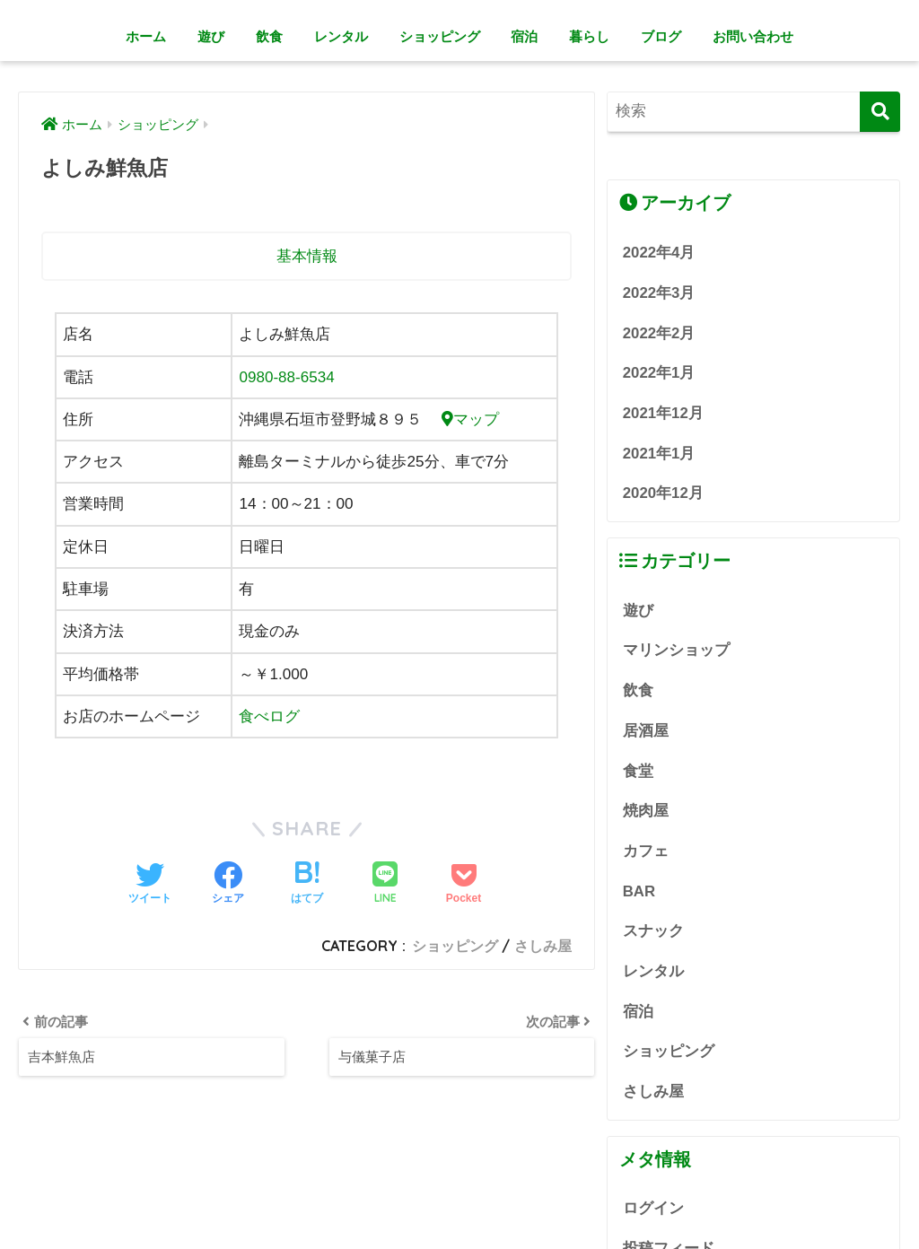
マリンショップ (676, 650)
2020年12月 (663, 493)
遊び (210, 36)
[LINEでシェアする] (385, 884)
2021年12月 (663, 413)
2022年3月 (659, 292)
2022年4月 (659, 252)
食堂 (638, 771)
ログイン (653, 1209)
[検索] (880, 112)
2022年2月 (659, 333)
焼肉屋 (646, 810)
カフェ (646, 851)
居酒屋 (646, 730)
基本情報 (306, 256)
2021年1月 (659, 453)
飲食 (269, 36)
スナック (653, 930)
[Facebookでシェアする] (228, 884)
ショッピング (439, 36)
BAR (639, 891)
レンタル (341, 36)
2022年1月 (659, 372)
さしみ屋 (543, 946)
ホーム (146, 36)
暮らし (589, 36)
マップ (470, 419)
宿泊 (524, 36)
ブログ (661, 36)
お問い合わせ (753, 36)
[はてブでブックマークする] (307, 884)
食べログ (269, 716)
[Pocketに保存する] (463, 884)
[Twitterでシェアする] (149, 884)
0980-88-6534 (287, 377)
